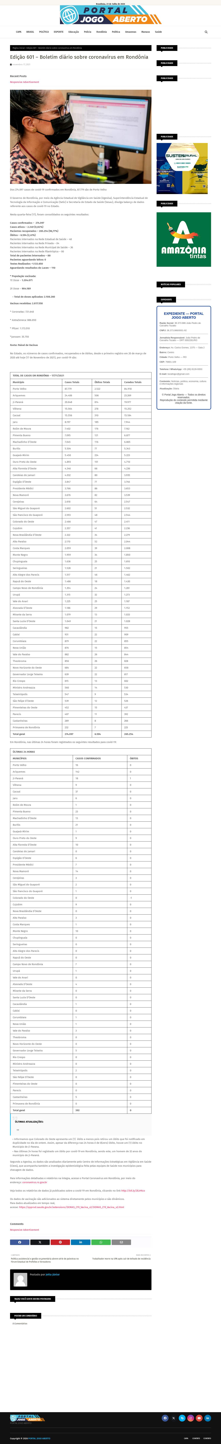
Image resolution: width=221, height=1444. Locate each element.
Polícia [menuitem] (87, 31)
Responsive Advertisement (24, 82)
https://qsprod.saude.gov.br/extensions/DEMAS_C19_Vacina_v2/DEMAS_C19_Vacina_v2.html (71, 1207)
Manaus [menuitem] (145, 31)
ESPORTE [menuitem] (58, 31)
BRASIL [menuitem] (30, 31)
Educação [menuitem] (73, 31)
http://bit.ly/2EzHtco (133, 1190)
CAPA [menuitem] (18, 31)
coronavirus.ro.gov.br (34, 1182)
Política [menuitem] (116, 31)
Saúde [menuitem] (158, 31)
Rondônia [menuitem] (101, 31)
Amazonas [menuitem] (130, 31)
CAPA (186, 1438)
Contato (196, 1438)
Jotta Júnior (52, 1274)
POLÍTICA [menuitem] (44, 31)
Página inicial (19, 48)
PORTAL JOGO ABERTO (39, 1438)
